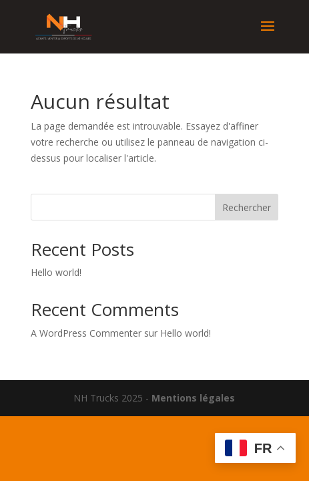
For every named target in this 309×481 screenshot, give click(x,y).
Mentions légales (193, 397)
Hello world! (56, 272)
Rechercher (246, 207)
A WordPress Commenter (86, 333)
